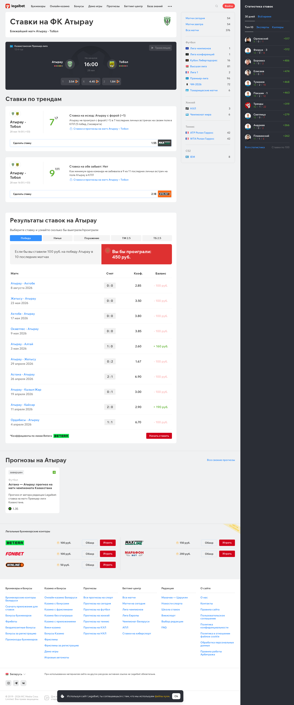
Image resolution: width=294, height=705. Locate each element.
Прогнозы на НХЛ (94, 633)
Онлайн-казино (60, 6)
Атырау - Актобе (23, 283)
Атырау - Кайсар (23, 404)
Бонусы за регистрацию (20, 633)
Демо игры (95, 6)
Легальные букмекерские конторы (27, 531)
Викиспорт (168, 615)
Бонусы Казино (54, 633)
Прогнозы (113, 6)
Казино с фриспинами (58, 609)
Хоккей (190, 102)
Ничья (58, 238)
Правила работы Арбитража (211, 653)
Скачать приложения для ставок (21, 608)
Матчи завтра (208, 24)
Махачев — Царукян (174, 597)
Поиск (216, 5)
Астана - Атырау (23, 374)
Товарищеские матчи (210, 90)
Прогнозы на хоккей (96, 615)
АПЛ (125, 627)
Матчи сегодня (208, 18)
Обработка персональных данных (217, 644)
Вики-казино (52, 627)
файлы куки (162, 696)
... (170, 4)
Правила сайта (210, 609)
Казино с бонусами (56, 603)
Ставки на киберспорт (136, 633)
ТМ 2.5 (126, 238)
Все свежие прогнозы (221, 459)
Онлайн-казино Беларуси (60, 597)
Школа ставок (170, 609)
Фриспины (51, 639)
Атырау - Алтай (22, 343)
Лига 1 (210, 72)
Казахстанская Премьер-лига (31, 46)
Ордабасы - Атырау (25, 419)
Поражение (91, 238)
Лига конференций (210, 54)
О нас (204, 597)
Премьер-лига (210, 78)
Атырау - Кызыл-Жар (26, 389)
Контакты (206, 603)
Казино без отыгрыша (58, 615)
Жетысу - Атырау (23, 298)
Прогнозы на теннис (96, 621)
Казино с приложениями (60, 621)
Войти (229, 6)
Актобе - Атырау (23, 313)
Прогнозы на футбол (96, 609)
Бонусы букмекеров (18, 615)
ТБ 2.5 (157, 238)
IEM (210, 156)
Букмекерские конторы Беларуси (20, 599)
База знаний (155, 6)
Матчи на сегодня (133, 603)
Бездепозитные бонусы (20, 627)
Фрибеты (11, 621)
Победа (26, 238)
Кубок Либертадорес (210, 60)
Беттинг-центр (133, 6)
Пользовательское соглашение (212, 617)
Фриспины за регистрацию (61, 645)
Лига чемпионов (210, 48)
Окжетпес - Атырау (25, 328)
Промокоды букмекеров (21, 639)
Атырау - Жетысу (23, 359)
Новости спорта (171, 603)
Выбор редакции (172, 621)
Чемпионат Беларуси (135, 621)
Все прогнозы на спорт (98, 597)
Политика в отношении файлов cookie (215, 635)
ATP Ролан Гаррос (210, 132)
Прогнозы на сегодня (97, 603)
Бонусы (79, 6)
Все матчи (208, 30)
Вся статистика (255, 147)
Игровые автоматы (56, 657)
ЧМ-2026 (210, 84)
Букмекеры (38, 6)
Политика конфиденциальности (214, 626)
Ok (176, 696)
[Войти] (120, 128)
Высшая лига (210, 66)
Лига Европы (130, 615)
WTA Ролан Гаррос (210, 138)
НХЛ (210, 108)
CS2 (188, 151)
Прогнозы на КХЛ (94, 627)
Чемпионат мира (210, 114)
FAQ (164, 627)
